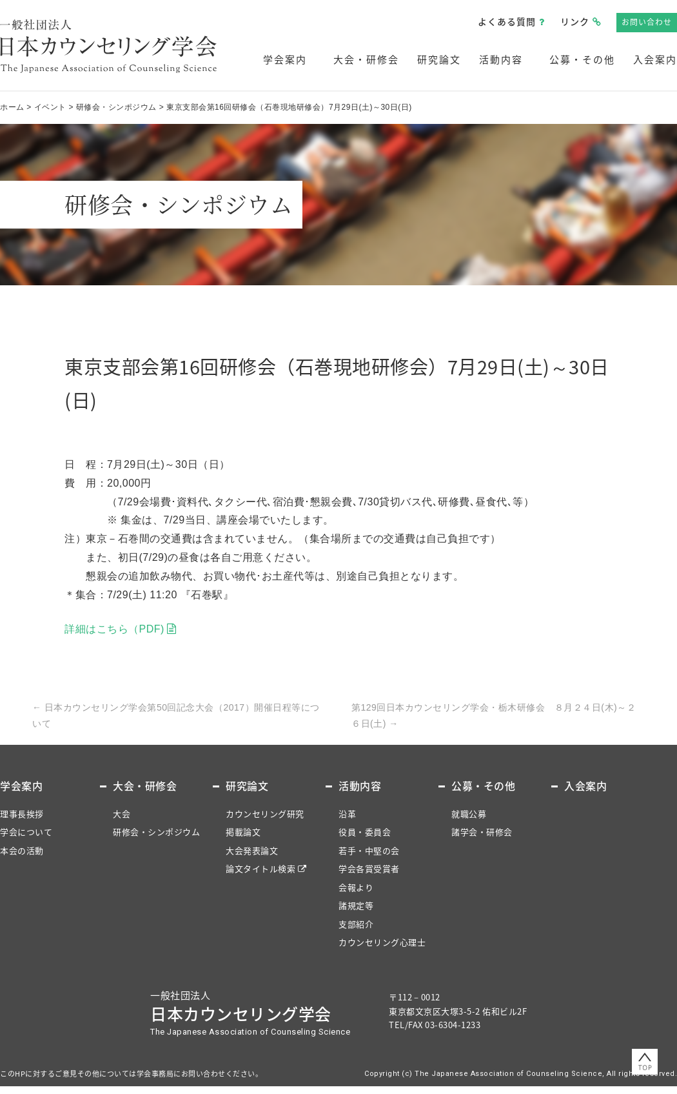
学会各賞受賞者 (369, 868)
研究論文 (439, 59)
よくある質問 (507, 21)
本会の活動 (22, 850)
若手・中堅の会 (369, 850)
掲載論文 (243, 832)
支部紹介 (355, 924)
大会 (121, 813)
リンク (574, 21)
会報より (355, 887)
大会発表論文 (252, 850)
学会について (26, 832)
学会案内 (285, 59)
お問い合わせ (647, 22)
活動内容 (501, 59)
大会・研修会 (366, 59)
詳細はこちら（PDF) (114, 628)
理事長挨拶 (22, 813)
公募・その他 (582, 59)
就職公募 (468, 813)
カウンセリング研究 (265, 813)
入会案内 (655, 59)
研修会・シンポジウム (156, 832)
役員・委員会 (364, 832)
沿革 (347, 813)
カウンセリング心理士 (382, 942)
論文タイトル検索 (260, 868)
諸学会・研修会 (482, 832)
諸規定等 (355, 905)
